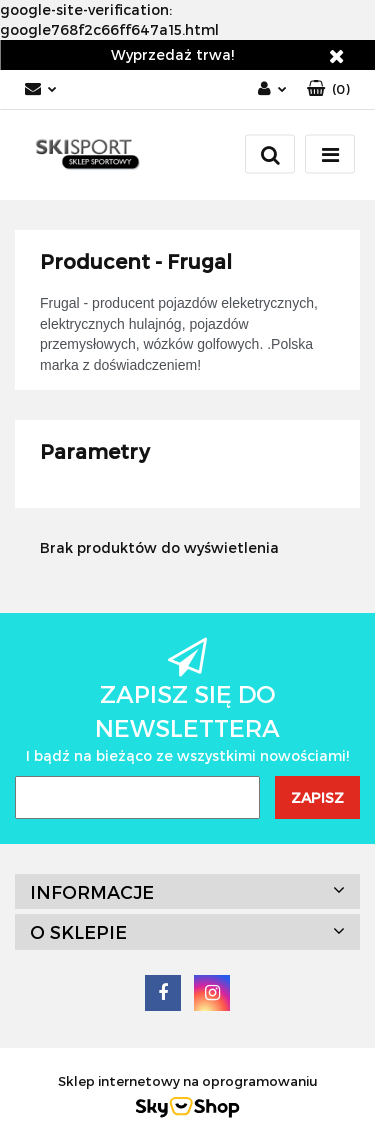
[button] (328, 89)
